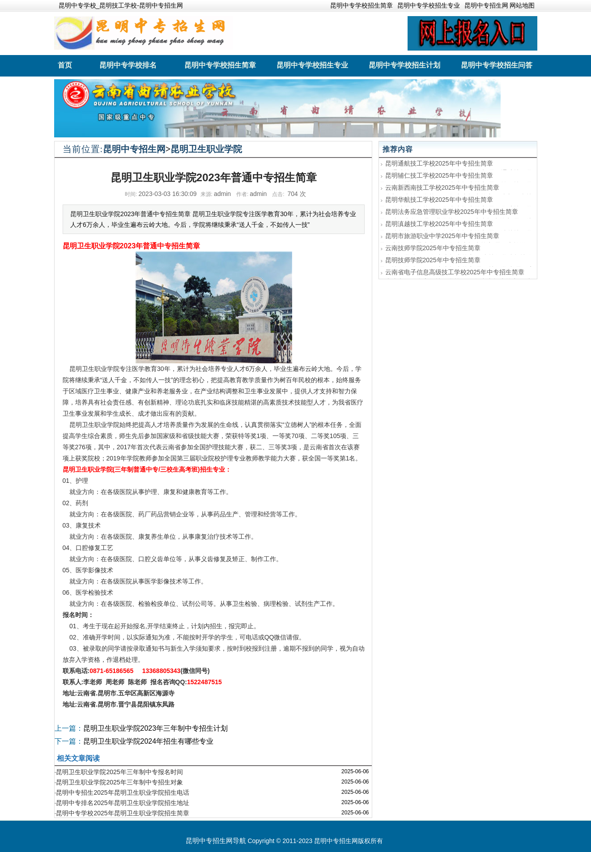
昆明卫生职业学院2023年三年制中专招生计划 (155, 728)
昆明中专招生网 (134, 149)
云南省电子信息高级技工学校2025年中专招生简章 (454, 272)
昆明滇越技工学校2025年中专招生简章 (439, 223)
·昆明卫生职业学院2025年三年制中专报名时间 (119, 771)
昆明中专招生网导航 (216, 840)
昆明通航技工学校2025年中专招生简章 (439, 163)
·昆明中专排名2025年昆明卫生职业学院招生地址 (122, 802)
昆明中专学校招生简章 (361, 5)
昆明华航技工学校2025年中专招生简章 (439, 199)
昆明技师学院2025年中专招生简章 (432, 260)
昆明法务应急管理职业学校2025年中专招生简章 (451, 211)
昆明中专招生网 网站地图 (499, 5)
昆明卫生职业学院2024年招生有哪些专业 (148, 741)
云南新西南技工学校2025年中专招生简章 (442, 187)
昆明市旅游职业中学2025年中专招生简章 (442, 235)
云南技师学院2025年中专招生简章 (432, 247)
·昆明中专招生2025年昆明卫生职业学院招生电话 (122, 792)
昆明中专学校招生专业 (428, 5)
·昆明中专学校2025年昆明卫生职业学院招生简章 (122, 813)
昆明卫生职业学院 (206, 149)
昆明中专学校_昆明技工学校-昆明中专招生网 (121, 5)
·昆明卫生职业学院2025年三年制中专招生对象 (119, 782)
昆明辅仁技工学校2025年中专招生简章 (439, 175)
